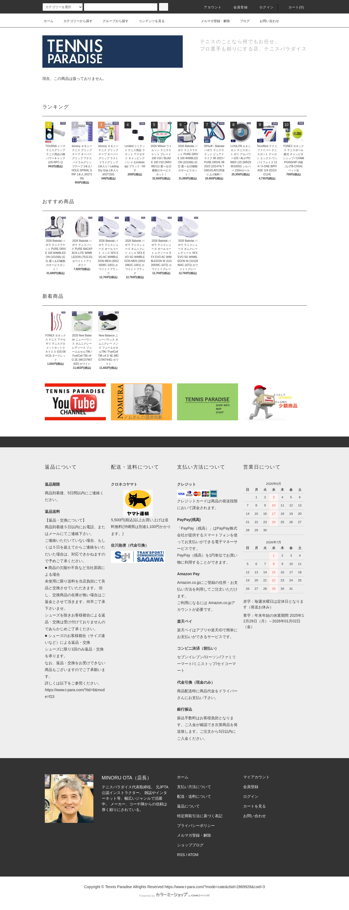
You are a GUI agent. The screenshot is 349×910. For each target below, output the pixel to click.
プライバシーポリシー (196, 825)
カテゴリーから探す (75, 21)
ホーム (48, 21)
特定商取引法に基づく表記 (199, 816)
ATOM (193, 855)
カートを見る (254, 806)
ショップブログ (190, 845)
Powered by (174, 895)
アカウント (209, 7)
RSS (181, 855)
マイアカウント (256, 777)
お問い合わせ (266, 21)
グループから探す (112, 21)
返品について (188, 806)
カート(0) (293, 7)
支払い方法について (194, 787)
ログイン (263, 7)
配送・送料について (194, 796)
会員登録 (237, 7)
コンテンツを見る (148, 21)
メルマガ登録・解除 (212, 21)
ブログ (241, 21)
